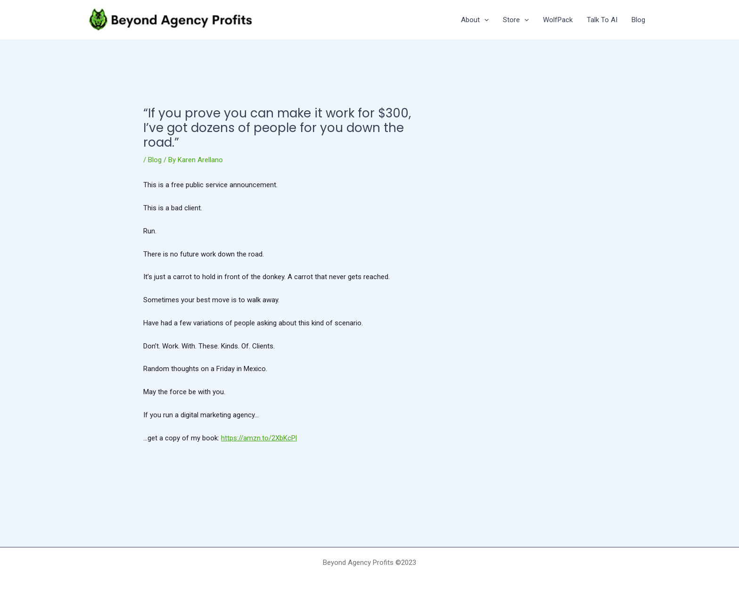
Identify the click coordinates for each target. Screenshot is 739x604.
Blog (155, 160)
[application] (484, 19)
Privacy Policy (369, 579)
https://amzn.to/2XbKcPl (259, 438)
